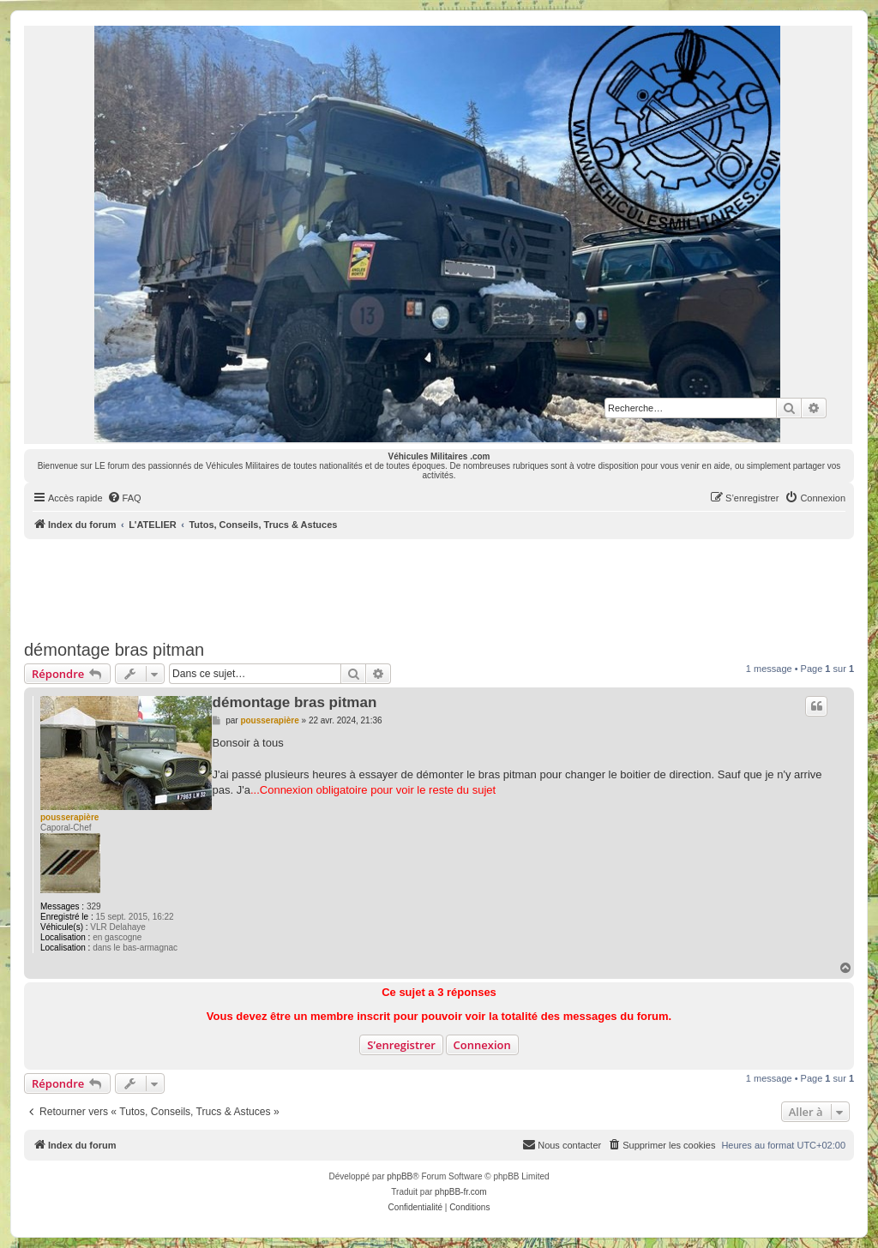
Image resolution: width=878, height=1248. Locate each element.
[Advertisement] (439, 586)
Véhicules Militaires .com (439, 456)
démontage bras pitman (114, 649)
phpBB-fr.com (461, 1192)
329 (94, 906)
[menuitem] (124, 498)
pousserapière (69, 817)
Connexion (482, 1045)
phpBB (399, 1176)
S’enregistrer (401, 1045)
